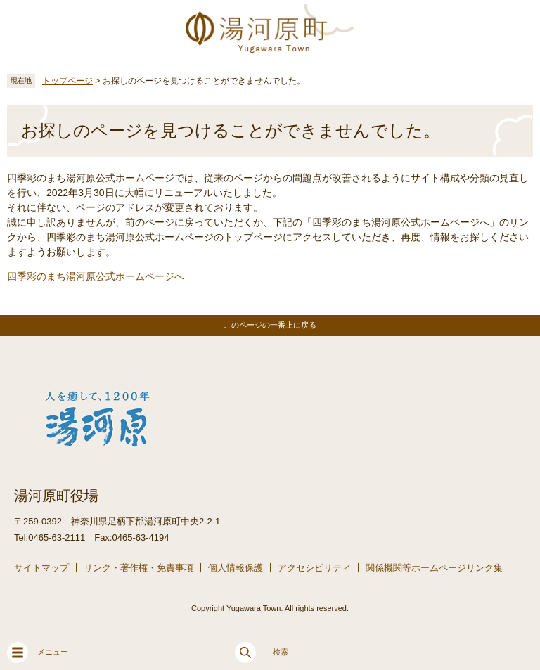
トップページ (67, 81)
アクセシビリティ (314, 567)
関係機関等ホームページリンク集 (434, 567)
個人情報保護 (235, 567)
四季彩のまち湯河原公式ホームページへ (95, 276)
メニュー (37, 652)
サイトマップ (41, 567)
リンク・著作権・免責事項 (138, 567)
